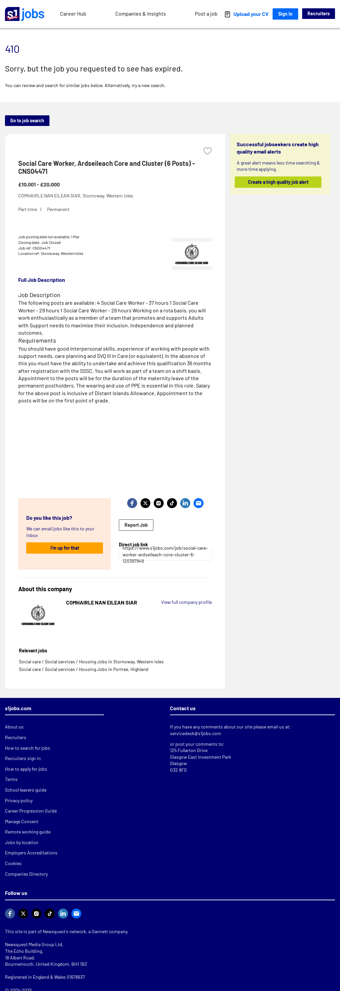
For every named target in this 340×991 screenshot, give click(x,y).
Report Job (136, 525)
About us (14, 726)
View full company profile (186, 602)
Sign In (285, 14)
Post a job (206, 13)
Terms (11, 779)
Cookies (13, 863)
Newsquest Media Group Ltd (33, 944)
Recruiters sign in (23, 758)
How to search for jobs (27, 748)
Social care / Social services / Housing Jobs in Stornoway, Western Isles (91, 661)
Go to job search (27, 120)
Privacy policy (19, 800)
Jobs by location (22, 842)
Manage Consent (22, 821)
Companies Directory (26, 874)
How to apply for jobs (26, 769)
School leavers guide (25, 790)
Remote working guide (27, 831)
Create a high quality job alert (278, 182)
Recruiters (318, 13)
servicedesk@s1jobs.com (195, 733)
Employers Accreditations (31, 852)
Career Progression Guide (31, 811)
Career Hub (73, 13)
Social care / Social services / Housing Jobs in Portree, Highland (83, 669)
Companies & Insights (140, 13)
